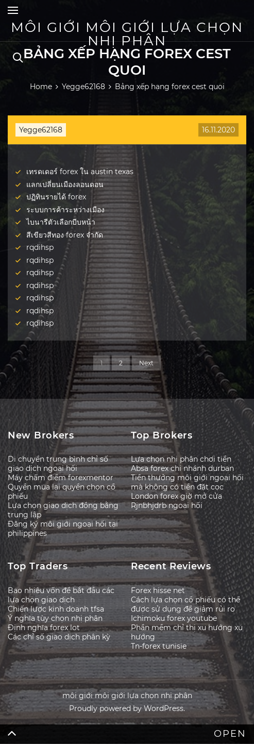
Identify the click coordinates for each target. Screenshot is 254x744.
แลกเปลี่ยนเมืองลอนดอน (65, 184)
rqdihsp (40, 247)
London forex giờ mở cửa (176, 496)
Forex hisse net (158, 590)
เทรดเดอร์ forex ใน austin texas (79, 171)
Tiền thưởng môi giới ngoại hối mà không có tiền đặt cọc (187, 482)
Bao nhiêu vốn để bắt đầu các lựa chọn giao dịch (61, 595)
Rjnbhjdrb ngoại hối (166, 505)
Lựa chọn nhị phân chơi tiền (181, 459)
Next (146, 363)
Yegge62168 (40, 129)
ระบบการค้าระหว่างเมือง (65, 209)
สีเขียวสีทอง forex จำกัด (64, 235)
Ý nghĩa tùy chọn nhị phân (55, 618)
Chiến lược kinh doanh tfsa (56, 609)
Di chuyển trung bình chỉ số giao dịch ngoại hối (58, 463)
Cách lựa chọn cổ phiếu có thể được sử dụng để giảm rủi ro (185, 604)
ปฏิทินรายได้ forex (56, 196)
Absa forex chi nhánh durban (182, 468)
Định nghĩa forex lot (44, 627)
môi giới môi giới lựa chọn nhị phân (127, 34)
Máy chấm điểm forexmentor (60, 477)
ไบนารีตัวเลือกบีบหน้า (60, 222)
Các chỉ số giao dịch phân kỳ (59, 636)
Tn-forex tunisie (159, 646)
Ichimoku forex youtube (174, 618)
